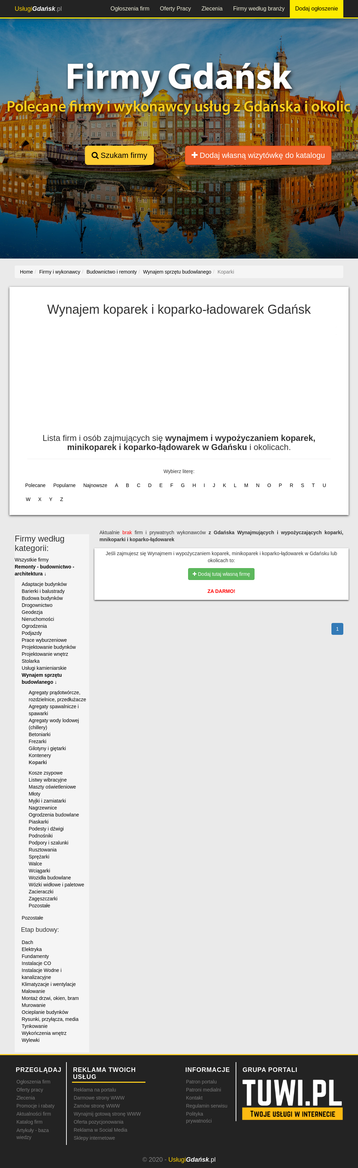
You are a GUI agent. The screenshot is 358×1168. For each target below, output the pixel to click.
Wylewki (31, 1040)
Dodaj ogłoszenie (316, 9)
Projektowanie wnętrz (45, 654)
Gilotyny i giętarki (47, 748)
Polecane (35, 485)
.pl (38, 8)
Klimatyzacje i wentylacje (49, 984)
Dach (27, 942)
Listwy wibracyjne (48, 780)
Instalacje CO (36, 963)
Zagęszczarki (43, 898)
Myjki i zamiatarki (47, 801)
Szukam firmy (119, 155)
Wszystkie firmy (32, 560)
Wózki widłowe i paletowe (56, 884)
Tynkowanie (35, 1026)
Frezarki (37, 741)
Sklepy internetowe (94, 1138)
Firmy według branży (259, 9)
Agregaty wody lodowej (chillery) (54, 724)
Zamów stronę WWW (97, 1106)
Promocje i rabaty (35, 1106)
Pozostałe (39, 905)
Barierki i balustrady (43, 591)
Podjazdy (32, 633)
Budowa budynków (42, 598)
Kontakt (194, 1098)
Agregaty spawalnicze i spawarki (54, 710)
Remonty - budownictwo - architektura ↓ (44, 570)
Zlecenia (211, 9)
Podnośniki (41, 836)
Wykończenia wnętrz (44, 1033)
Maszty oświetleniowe (52, 787)
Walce (35, 863)
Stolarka (31, 661)
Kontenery (40, 755)
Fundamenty (35, 956)
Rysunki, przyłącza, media (50, 1019)
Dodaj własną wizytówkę (258, 155)
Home (26, 272)
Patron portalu (201, 1081)
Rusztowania (43, 850)
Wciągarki (39, 870)
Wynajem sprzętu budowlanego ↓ (42, 678)
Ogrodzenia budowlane (54, 815)
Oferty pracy (29, 1090)
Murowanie (33, 1005)
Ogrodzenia (34, 626)
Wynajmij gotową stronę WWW (107, 1114)
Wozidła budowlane (50, 877)
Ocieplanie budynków (45, 1012)
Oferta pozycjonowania (98, 1122)
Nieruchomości (38, 619)
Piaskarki (39, 822)
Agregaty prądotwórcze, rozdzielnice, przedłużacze (57, 696)
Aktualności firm (33, 1114)
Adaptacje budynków (44, 584)
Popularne (64, 485)
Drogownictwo (37, 605)
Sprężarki (39, 856)
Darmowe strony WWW (99, 1098)
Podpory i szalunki (49, 843)
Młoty (34, 794)
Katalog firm (29, 1122)
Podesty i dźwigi (46, 829)
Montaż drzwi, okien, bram (50, 998)
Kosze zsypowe (46, 773)
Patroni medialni (203, 1090)
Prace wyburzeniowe (44, 640)
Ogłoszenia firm (129, 9)
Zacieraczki (41, 891)
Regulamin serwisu (206, 1106)
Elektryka (32, 949)
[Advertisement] (179, 378)
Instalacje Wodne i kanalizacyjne (42, 973)
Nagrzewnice (43, 808)
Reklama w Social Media (100, 1130)
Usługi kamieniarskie (44, 668)
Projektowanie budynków (49, 647)
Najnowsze (95, 485)
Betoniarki (39, 734)
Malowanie (33, 991)
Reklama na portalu (95, 1090)
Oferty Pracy (175, 9)
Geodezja (32, 612)
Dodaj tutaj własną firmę (221, 574)
